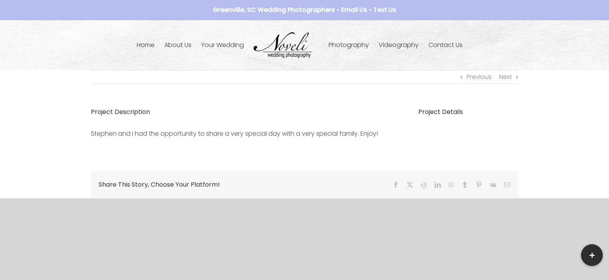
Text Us (384, 9)
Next (505, 76)
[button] (592, 255)
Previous (479, 76)
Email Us (354, 9)
